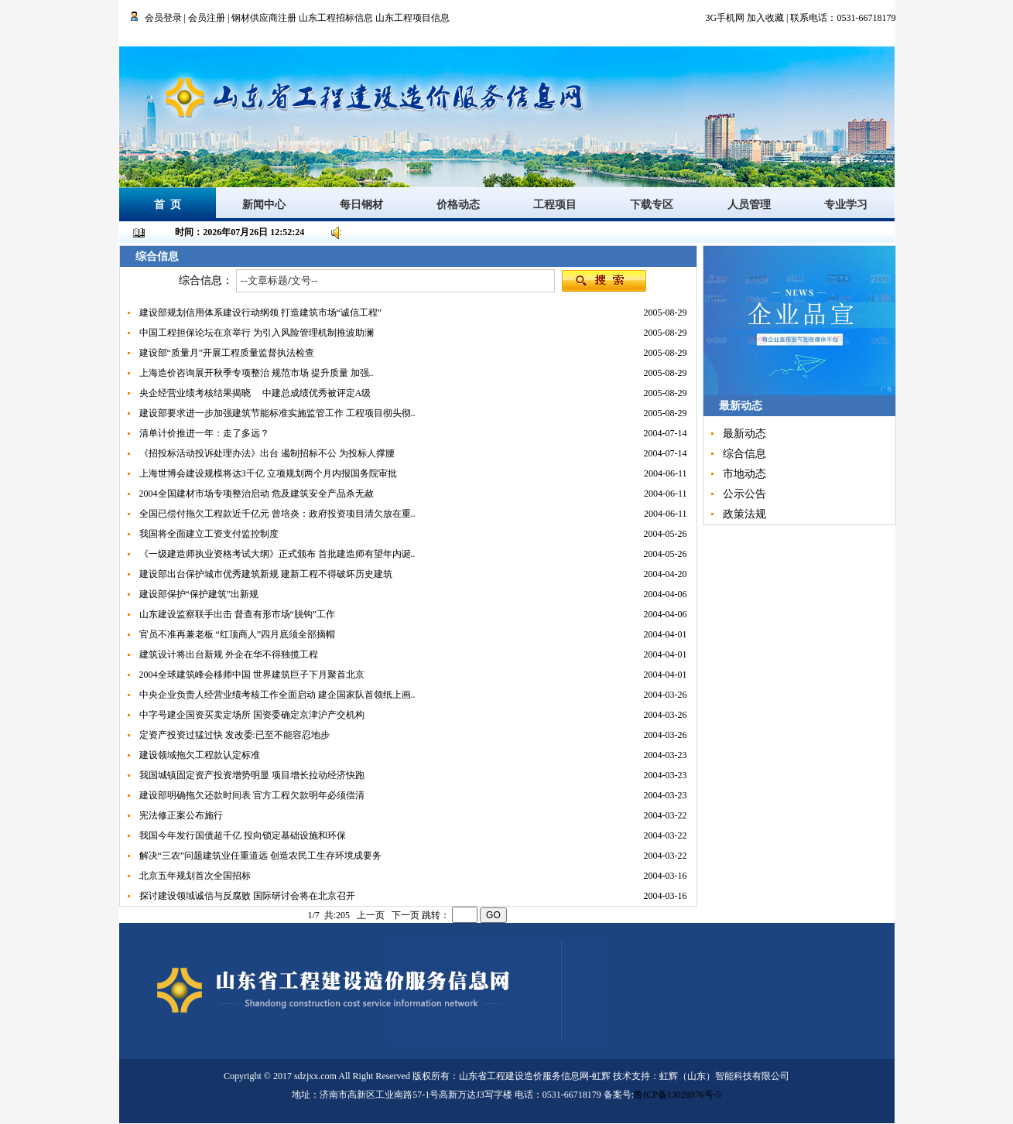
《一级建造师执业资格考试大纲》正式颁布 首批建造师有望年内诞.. (277, 553)
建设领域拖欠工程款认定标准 (199, 755)
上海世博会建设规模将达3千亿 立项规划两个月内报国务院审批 (268, 473)
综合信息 (744, 454)
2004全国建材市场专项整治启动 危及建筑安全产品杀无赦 (256, 493)
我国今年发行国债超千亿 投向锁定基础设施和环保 (242, 835)
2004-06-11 (670, 473)
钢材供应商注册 (263, 17)
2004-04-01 (670, 634)
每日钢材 (361, 204)
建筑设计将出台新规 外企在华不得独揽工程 (228, 654)
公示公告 (744, 494)
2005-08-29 (670, 312)
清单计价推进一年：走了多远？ (204, 433)
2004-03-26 (670, 694)
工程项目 (555, 204)
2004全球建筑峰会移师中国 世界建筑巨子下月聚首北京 (251, 674)
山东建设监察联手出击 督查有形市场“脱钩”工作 (237, 614)
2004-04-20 (670, 574)
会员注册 (206, 17)
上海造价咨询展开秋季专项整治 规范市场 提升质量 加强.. (256, 372)
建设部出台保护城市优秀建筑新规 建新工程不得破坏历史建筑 (265, 574)
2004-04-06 (670, 594)
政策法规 (744, 514)
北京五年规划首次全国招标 (195, 875)
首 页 (167, 204)
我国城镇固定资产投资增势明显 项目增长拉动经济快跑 (251, 775)
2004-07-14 (670, 433)
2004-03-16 (670, 875)
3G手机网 (724, 17)
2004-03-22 (670, 815)
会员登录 (163, 17)
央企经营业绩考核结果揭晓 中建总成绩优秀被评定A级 (255, 393)
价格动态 (458, 204)
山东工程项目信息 (412, 17)
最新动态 (744, 433)
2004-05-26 (670, 533)
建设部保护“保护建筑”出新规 (199, 594)
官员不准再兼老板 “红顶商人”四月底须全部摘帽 (237, 634)
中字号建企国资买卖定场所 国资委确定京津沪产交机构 (251, 714)
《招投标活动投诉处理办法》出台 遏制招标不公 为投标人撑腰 (267, 453)
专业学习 (846, 204)
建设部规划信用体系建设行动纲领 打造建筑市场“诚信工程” (260, 312)
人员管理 (749, 204)
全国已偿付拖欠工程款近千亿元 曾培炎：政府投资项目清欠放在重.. (277, 513)
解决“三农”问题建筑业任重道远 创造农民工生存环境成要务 (260, 855)
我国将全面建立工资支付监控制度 (209, 533)
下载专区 (651, 204)
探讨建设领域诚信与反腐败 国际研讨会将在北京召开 (247, 895)
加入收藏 (765, 17)
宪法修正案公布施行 (181, 815)
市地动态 (744, 474)
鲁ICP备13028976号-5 (677, 1094)
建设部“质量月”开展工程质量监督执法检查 (227, 352)
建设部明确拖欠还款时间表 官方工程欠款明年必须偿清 (251, 795)
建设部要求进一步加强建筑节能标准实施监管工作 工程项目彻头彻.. (277, 413)
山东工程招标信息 (337, 17)
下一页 (405, 915)
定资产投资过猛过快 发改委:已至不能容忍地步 (234, 734)
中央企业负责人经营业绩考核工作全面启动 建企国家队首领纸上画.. (277, 694)
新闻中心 (264, 204)
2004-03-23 (670, 755)
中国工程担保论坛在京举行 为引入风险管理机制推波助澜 (256, 332)
